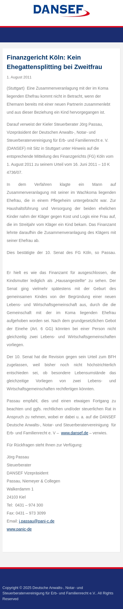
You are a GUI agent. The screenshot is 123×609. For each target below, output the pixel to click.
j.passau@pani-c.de (36, 521)
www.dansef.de (74, 433)
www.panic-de (19, 529)
